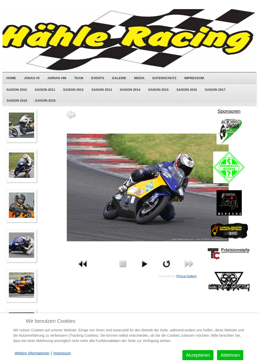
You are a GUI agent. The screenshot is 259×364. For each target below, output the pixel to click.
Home (11, 78)
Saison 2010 (16, 90)
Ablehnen (230, 355)
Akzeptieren (198, 355)
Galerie (119, 78)
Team (78, 78)
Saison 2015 (158, 90)
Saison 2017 (215, 90)
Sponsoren (229, 111)
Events (97, 78)
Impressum (194, 78)
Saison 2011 (45, 90)
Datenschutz (165, 78)
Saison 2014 (130, 90)
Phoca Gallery (186, 276)
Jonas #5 (31, 78)
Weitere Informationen (32, 353)
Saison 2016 (187, 90)
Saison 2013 (101, 90)
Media (139, 78)
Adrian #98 (56, 78)
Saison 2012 (73, 90)
